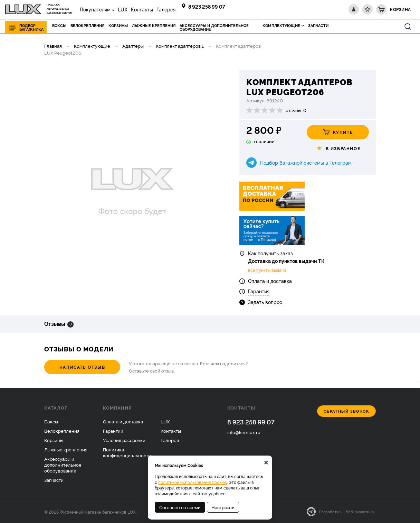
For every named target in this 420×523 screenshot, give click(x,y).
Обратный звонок (347, 411)
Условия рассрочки (124, 440)
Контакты (142, 9)
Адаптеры (133, 46)
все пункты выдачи (267, 270)
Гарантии (113, 431)
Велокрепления (61, 431)
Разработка (330, 511)
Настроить (223, 507)
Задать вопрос (265, 302)
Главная (53, 46)
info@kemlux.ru (243, 432)
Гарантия (258, 291)
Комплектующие (92, 46)
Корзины (53, 440)
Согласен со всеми (180, 507)
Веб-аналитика (360, 511)
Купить (338, 132)
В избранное (338, 148)
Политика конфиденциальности (127, 452)
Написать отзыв (82, 367)
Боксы (51, 421)
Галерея (165, 9)
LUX (122, 9)
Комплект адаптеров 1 (180, 46)
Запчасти (54, 480)
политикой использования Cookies (192, 482)
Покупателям (95, 9)
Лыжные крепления (65, 449)
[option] (132, 187)
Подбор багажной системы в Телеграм (306, 162)
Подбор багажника (31, 27)
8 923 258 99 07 (206, 6)
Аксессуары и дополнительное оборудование (63, 465)
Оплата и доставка (270, 280)
